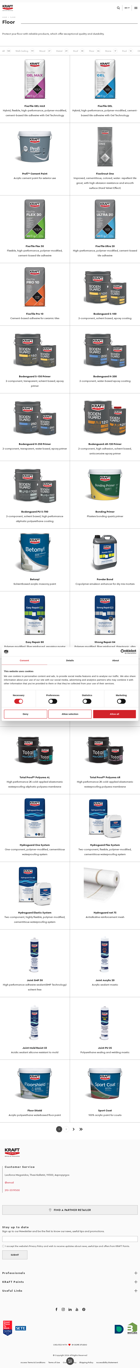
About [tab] (115, 660)
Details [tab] (70, 660)
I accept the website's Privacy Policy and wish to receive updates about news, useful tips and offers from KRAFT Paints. (67, 1246)
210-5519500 (12, 1190)
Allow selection (70, 714)
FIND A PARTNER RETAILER (70, 1210)
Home (4, 17)
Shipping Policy (86, 1362)
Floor (13, 17)
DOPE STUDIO (80, 1344)
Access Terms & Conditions (33, 1362)
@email (9, 1182)
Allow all (114, 714)
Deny (25, 714)
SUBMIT (15, 1254)
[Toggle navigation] (136, 8)
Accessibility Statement (107, 1362)
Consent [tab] (24, 660)
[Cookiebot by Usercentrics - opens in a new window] (123, 651)
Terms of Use (54, 1362)
